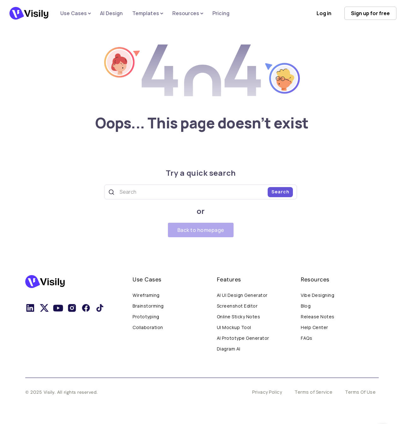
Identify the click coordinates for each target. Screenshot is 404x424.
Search (280, 192)
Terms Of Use (360, 392)
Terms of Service (313, 392)
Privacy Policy (267, 392)
